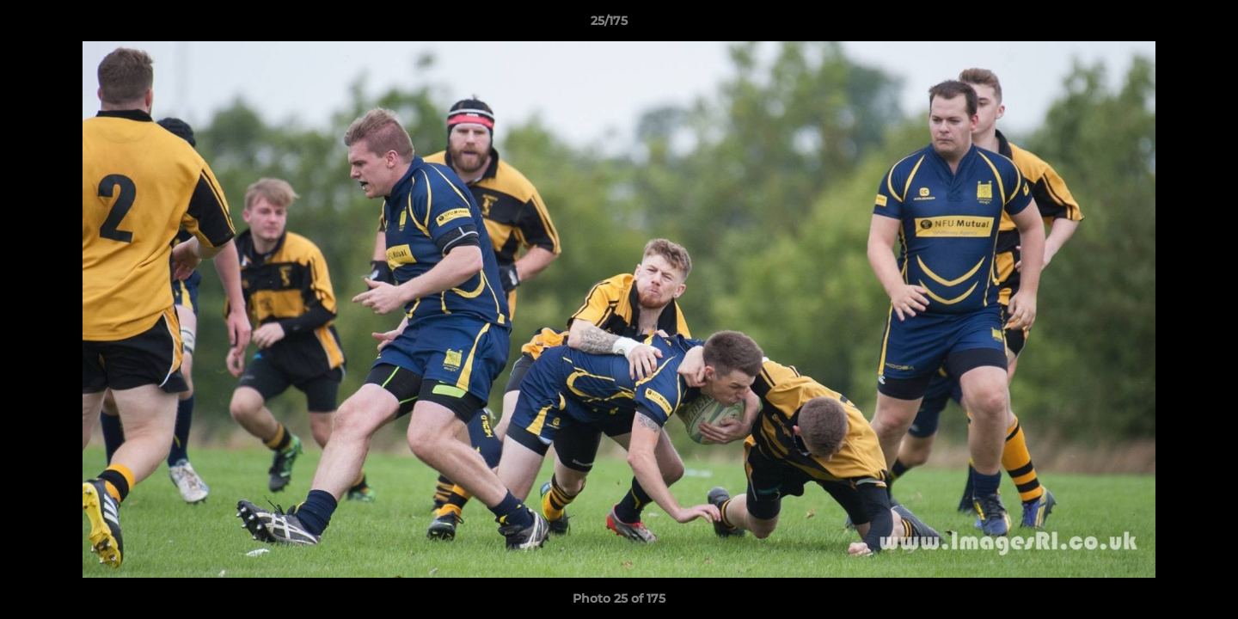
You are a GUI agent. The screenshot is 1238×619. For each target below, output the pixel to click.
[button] (1165, 25)
